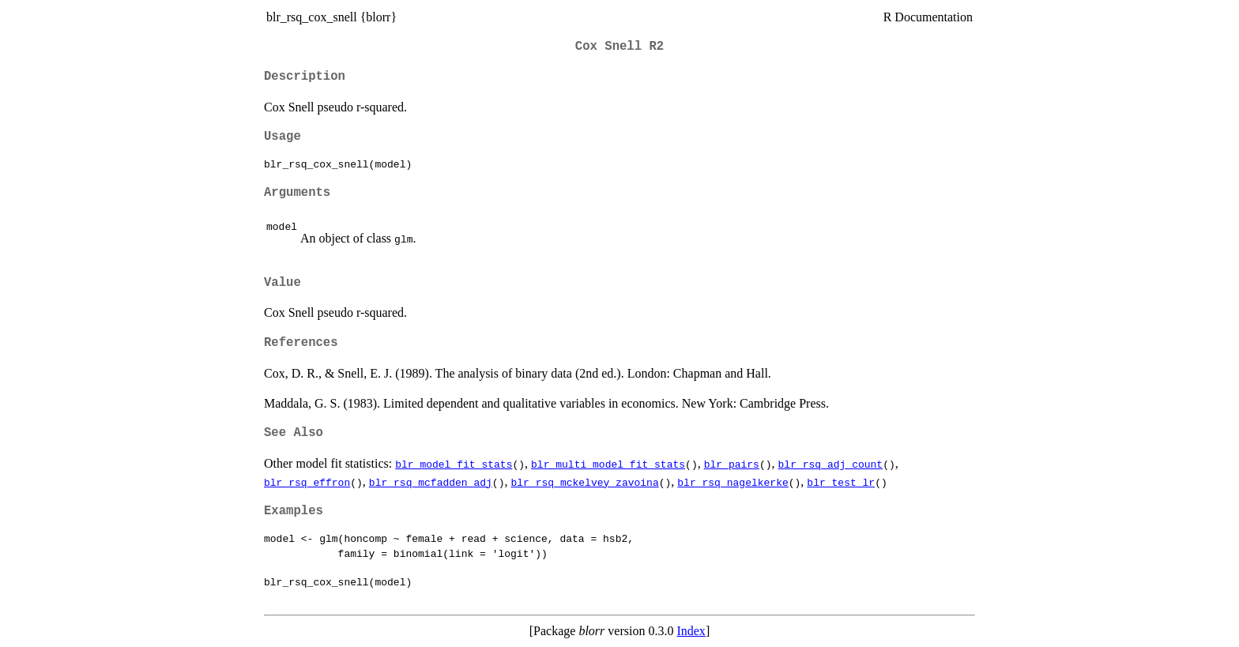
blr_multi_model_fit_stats (608, 464)
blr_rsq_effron (307, 482)
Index (690, 631)
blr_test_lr (841, 482)
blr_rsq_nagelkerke (732, 482)
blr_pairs (731, 464)
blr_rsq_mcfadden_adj (430, 482)
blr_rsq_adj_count (830, 464)
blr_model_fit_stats (453, 464)
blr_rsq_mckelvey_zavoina (584, 482)
